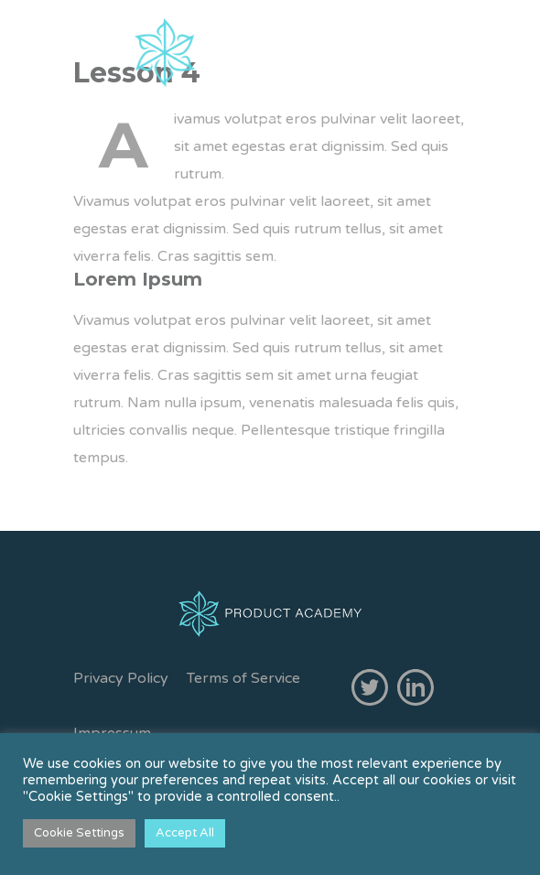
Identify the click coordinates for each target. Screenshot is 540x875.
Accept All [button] (185, 833)
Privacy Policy (120, 678)
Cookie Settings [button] (79, 833)
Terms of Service (243, 678)
